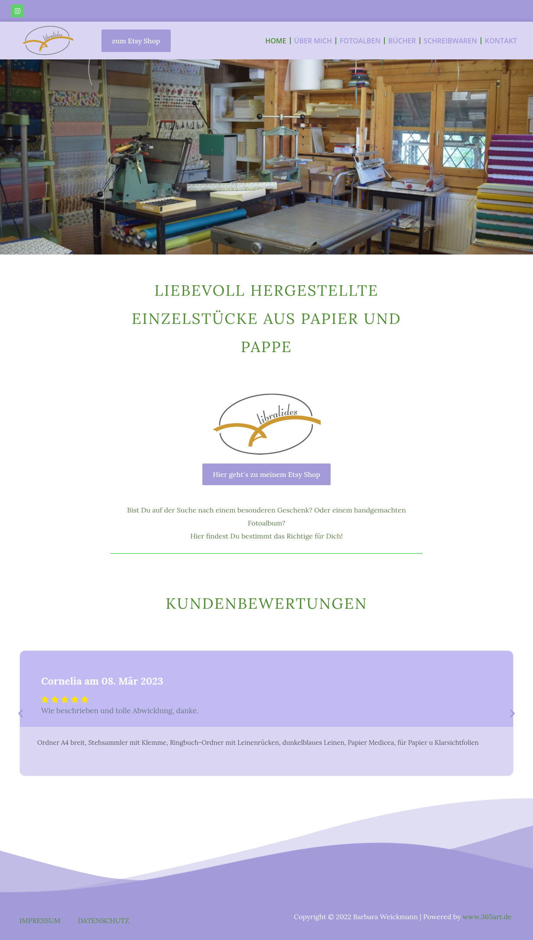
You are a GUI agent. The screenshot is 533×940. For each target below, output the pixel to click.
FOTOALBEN (360, 41)
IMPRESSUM (40, 920)
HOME (275, 41)
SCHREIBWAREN (450, 41)
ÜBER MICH (313, 41)
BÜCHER (402, 41)
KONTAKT (501, 41)
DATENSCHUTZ (103, 920)
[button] (20, 713)
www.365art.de (487, 916)
